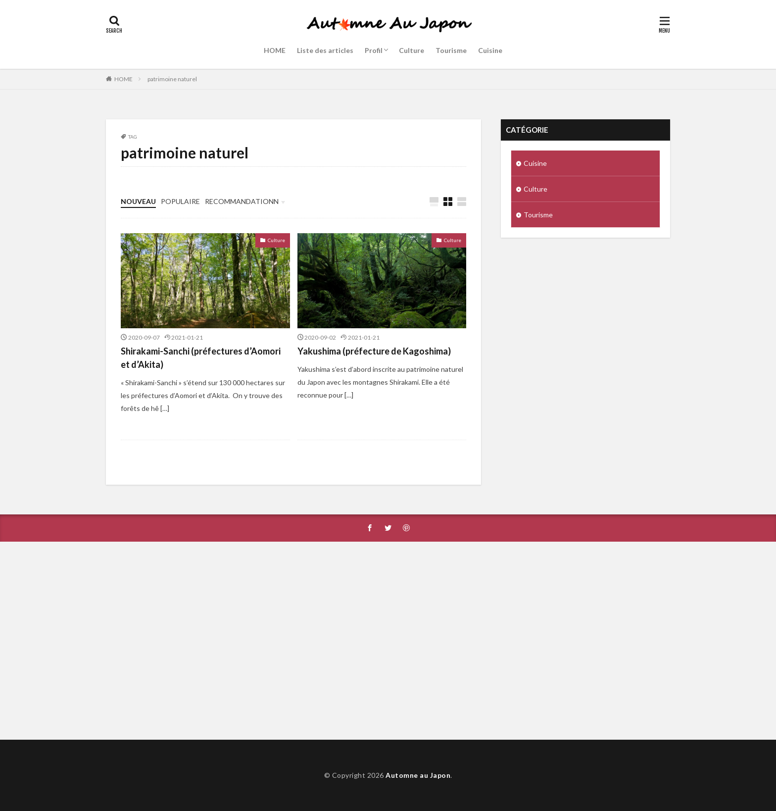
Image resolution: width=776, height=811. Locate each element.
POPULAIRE (180, 201)
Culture (411, 50)
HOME (275, 50)
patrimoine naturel (172, 79)
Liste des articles (325, 50)
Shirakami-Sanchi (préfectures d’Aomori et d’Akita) (201, 358)
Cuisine (490, 50)
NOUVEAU (138, 201)
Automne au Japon (418, 775)
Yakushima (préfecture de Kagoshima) (374, 351)
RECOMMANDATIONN (242, 201)
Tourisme (451, 50)
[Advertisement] (388, 640)
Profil (374, 50)
